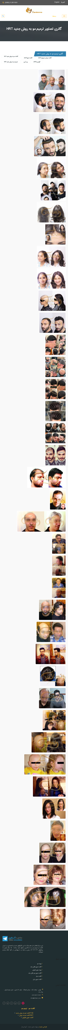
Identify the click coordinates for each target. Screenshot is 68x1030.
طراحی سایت (43, 1027)
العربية (63, 2)
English (58, 2)
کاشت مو (32, 1008)
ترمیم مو (24, 1008)
